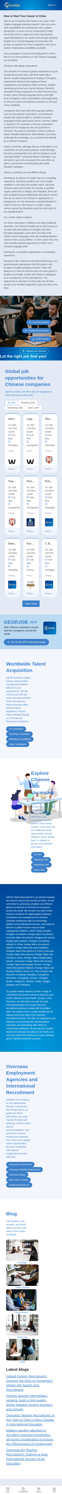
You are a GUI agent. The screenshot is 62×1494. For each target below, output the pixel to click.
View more (31, 603)
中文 (54, 5)
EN (49, 5)
